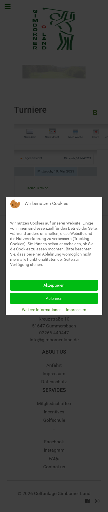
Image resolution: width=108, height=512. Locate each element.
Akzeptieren (54, 285)
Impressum (76, 309)
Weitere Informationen (42, 309)
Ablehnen (54, 298)
